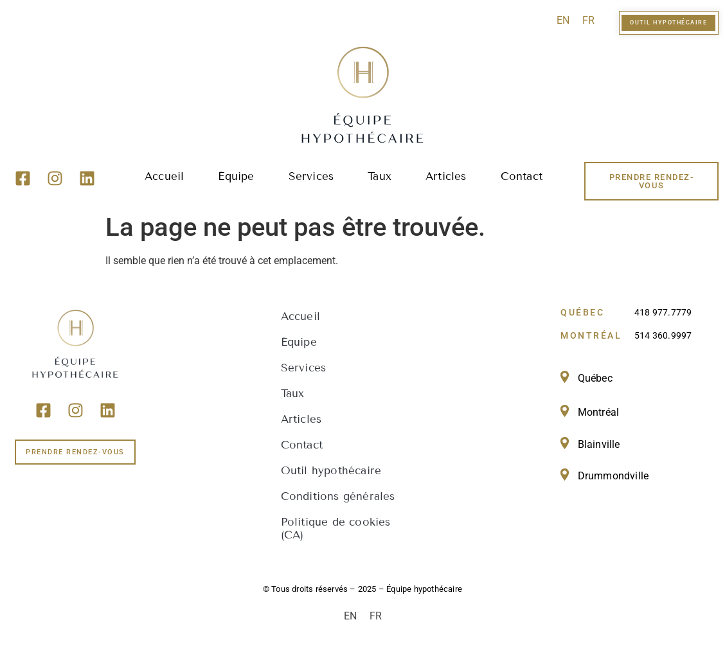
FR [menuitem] (588, 20)
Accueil (164, 176)
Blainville (599, 444)
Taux (379, 176)
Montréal (599, 412)
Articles (446, 176)
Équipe (236, 176)
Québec (595, 378)
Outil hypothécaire (331, 470)
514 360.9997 (663, 335)
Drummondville (613, 476)
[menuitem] (563, 21)
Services (311, 176)
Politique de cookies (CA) (336, 528)
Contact (521, 176)
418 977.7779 (663, 312)
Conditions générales (338, 496)
